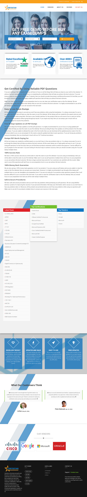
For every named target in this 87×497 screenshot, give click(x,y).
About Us (60, 7)
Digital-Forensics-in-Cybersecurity (13, 263)
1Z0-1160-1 (7, 300)
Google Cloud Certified (37, 224)
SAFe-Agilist (29, 480)
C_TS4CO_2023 (8, 213)
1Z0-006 (7, 230)
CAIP (6, 220)
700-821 (6, 260)
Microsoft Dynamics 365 (38, 227)
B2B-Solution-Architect (10, 316)
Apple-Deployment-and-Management (14, 250)
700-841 (6, 273)
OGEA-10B (7, 313)
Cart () (79, 7)
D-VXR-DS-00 (8, 270)
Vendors (51, 7)
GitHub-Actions (8, 237)
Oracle (60, 223)
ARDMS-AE (7, 247)
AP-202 (6, 253)
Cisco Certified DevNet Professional (40, 230)
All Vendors (48, 470)
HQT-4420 (7, 290)
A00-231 (7, 257)
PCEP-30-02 (28, 471)
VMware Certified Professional (39, 217)
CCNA (33, 214)
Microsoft (61, 220)
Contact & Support (64, 1)
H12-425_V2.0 (8, 283)
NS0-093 (7, 267)
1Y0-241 (7, 233)
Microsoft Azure (36, 220)
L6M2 (6, 280)
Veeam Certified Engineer (38, 237)
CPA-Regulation (8, 287)
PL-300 (27, 483)
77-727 (6, 227)
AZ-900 (27, 474)
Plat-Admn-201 (8, 240)
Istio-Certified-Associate (11, 310)
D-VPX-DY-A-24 (8, 306)
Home (42, 7)
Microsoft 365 (35, 233)
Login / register (76, 1)
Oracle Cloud (35, 210)
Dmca (46, 475)
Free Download (67, 39)
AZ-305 (27, 477)
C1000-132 (7, 277)
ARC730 (6, 303)
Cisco (60, 213)
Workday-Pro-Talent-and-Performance (14, 296)
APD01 (6, 217)
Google (60, 217)
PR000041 (7, 293)
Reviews (69, 7)
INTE (6, 223)
